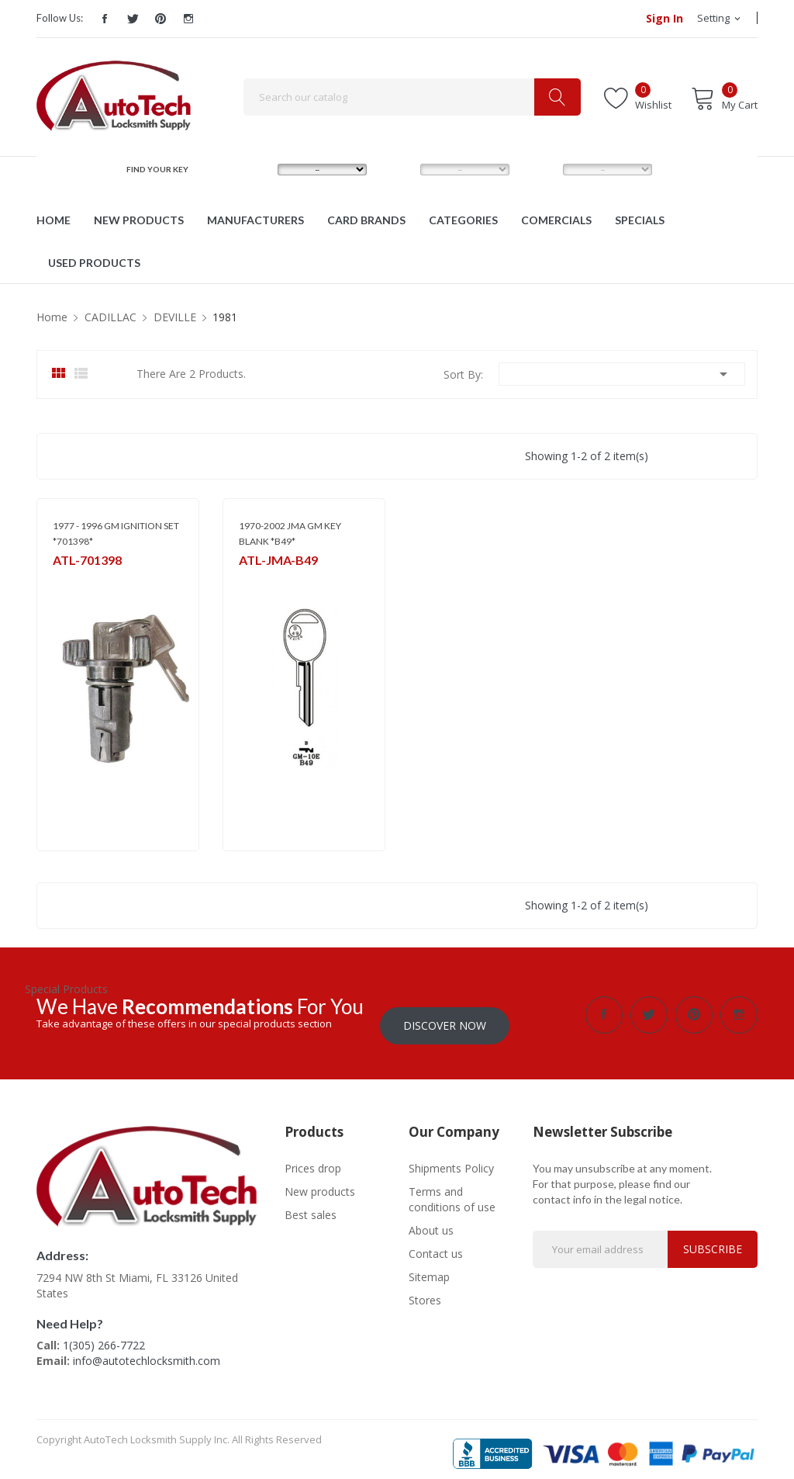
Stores (425, 1289)
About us (431, 1219)
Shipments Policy (451, 1157)
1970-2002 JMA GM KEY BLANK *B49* (290, 533)
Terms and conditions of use (452, 1188)
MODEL (400, 169)
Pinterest (160, 18)
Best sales (311, 1204)
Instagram (188, 18)
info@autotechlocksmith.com (146, 1350)
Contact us (436, 1242)
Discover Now (444, 1014)
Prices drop (313, 1157)
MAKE (254, 169)
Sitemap (429, 1266)
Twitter (132, 18)
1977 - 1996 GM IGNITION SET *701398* (116, 533)
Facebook (104, 18)
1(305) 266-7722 (104, 1335)
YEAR (538, 169)
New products (320, 1180)
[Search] (412, 97)
